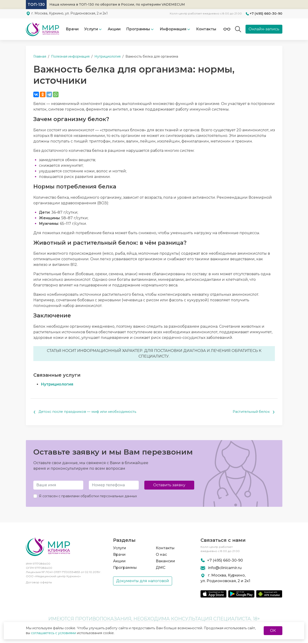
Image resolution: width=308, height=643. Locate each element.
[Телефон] (114, 485)
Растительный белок (252, 412)
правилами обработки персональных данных (99, 496)
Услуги (91, 29)
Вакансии (165, 561)
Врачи (72, 29)
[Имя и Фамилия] (58, 485)
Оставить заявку (169, 485)
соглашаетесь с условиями (53, 633)
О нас (161, 554)
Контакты (206, 29)
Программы (125, 567)
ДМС (161, 567)
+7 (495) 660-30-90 (266, 13)
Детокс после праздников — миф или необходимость (89, 412)
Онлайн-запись (264, 29)
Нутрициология (57, 384)
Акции (114, 29)
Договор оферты (39, 584)
